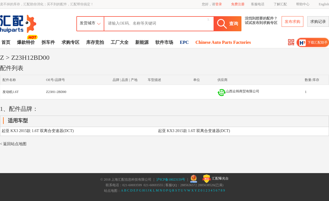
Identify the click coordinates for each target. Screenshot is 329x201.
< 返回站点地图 (13, 144)
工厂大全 (120, 42)
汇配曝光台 (215, 178)
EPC (184, 42)
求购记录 (318, 22)
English (324, 4)
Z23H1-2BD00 (56, 92)
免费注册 (238, 4)
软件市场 (164, 42)
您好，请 (212, 4)
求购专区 (70, 42)
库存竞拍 (95, 42)
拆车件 (48, 42)
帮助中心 (302, 4)
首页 (5, 42)
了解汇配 (280, 4)
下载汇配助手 (313, 42)
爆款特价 (26, 42)
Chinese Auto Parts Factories (223, 42)
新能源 (142, 42)
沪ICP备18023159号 (170, 179)
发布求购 (292, 22)
